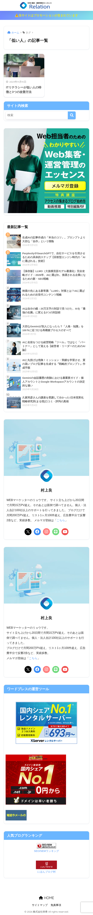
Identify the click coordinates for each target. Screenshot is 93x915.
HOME (46, 897)
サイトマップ (40, 904)
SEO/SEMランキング (46, 850)
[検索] (72, 115)
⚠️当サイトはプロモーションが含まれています (46, 15)
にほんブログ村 (46, 871)
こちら (61, 520)
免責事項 (56, 904)
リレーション (47, 5)
